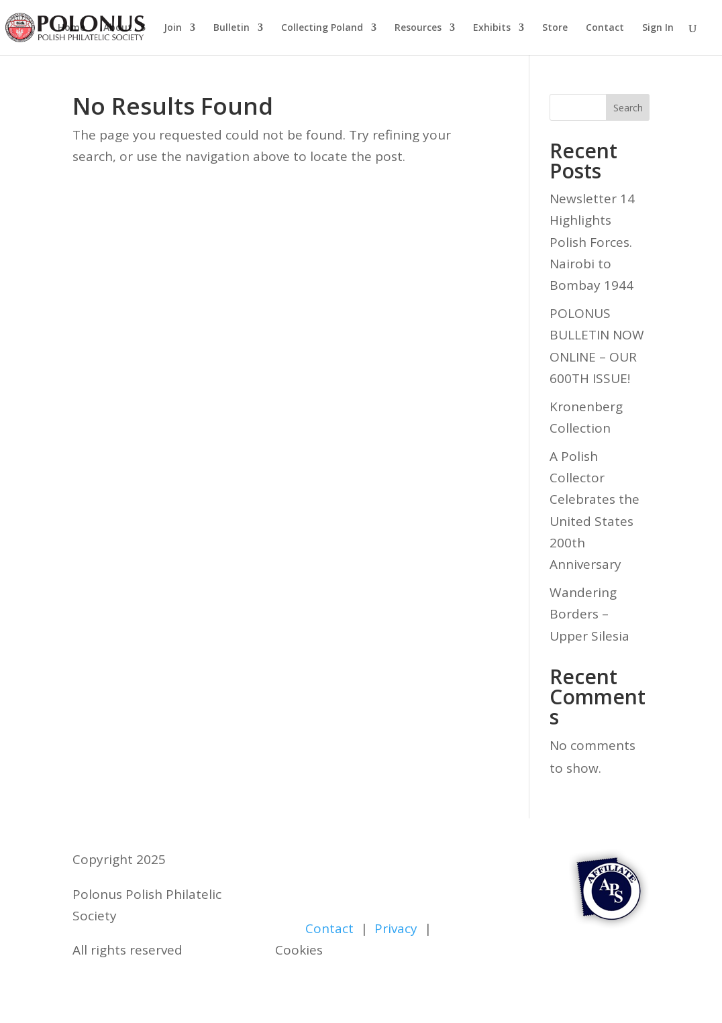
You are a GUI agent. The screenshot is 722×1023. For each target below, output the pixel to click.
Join (173, 28)
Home (71, 28)
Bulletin (231, 28)
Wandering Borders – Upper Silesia (589, 614)
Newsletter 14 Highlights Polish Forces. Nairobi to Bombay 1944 (592, 242)
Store (555, 28)
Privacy (395, 928)
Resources (418, 28)
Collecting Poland (322, 28)
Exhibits (492, 28)
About (117, 28)
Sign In (658, 28)
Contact (605, 28)
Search (628, 107)
